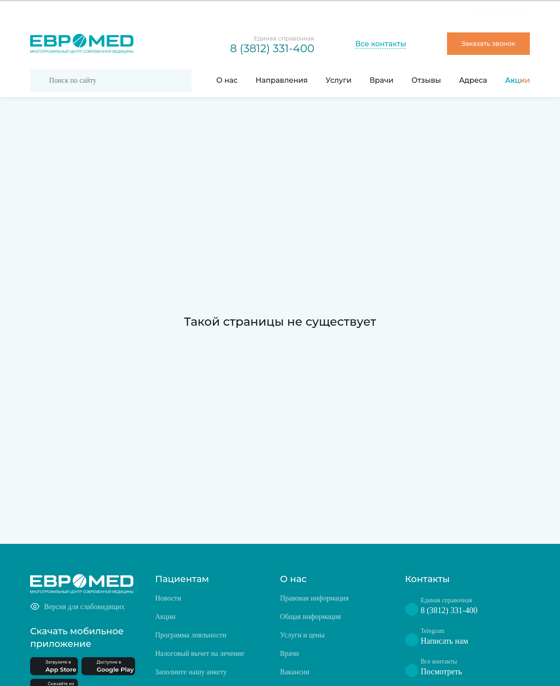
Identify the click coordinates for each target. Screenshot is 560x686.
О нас (227, 80)
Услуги (339, 80)
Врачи (381, 80)
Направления (282, 80)
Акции (517, 80)
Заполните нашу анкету (191, 672)
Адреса (473, 80)
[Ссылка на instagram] (491, 10)
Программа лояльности (190, 635)
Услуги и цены (302, 635)
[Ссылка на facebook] (506, 10)
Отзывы (426, 80)
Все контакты (380, 44)
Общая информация (310, 616)
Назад (45, 11)
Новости (168, 598)
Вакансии (294, 672)
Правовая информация (314, 598)
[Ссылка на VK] (476, 10)
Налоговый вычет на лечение (199, 653)
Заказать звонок (488, 44)
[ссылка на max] (521, 10)
